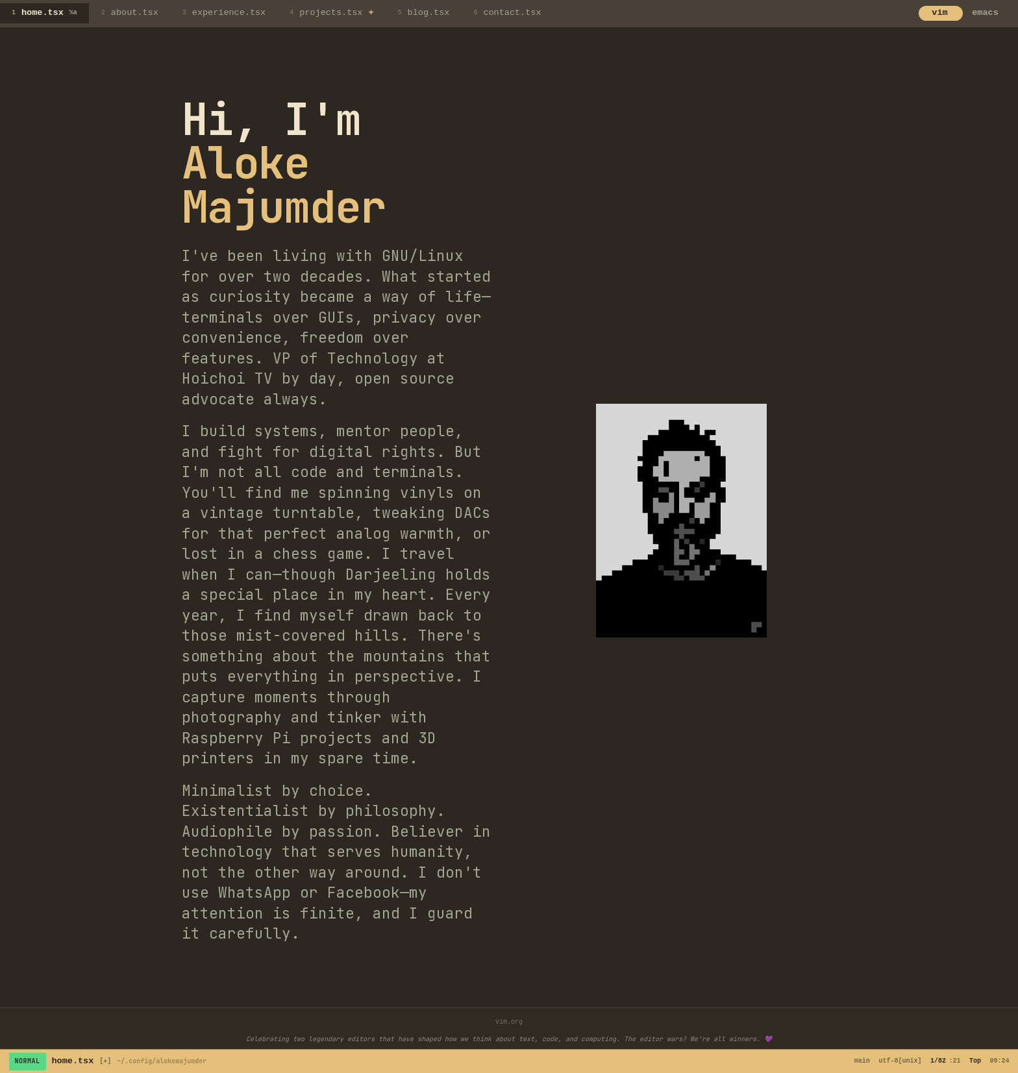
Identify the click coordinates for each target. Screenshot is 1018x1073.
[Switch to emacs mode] (963, 13)
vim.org (509, 1022)
